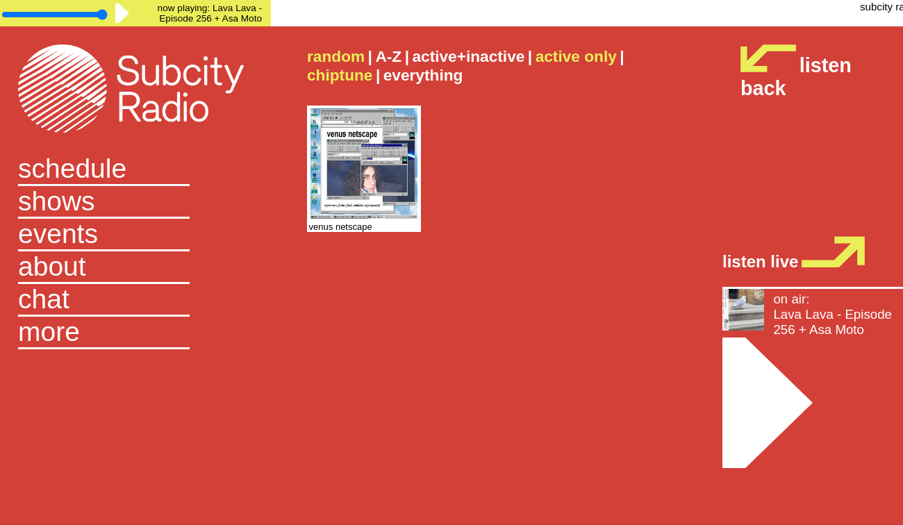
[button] (135, 333)
